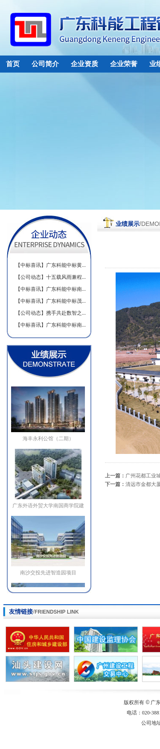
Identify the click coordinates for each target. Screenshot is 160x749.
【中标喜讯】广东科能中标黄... (50, 265)
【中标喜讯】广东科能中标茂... (50, 301)
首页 (13, 63)
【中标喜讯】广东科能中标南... (50, 289)
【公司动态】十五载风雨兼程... (50, 277)
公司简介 (45, 63)
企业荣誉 (123, 63)
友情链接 (44, 612)
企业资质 (84, 63)
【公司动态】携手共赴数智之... (50, 313)
